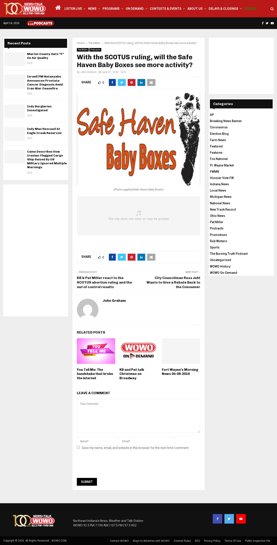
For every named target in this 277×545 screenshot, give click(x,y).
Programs (111, 8)
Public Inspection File (257, 540)
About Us (195, 8)
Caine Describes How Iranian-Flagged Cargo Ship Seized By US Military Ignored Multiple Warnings (47, 159)
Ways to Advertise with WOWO (151, 540)
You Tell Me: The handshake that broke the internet (95, 374)
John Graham (88, 72)
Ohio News (217, 216)
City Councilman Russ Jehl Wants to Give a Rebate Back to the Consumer (173, 282)
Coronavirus (219, 127)
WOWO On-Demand (223, 272)
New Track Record (223, 209)
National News (220, 203)
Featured (216, 146)
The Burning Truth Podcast (229, 253)
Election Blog (219, 133)
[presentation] (110, 465)
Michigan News (221, 196)
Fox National (219, 159)
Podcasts (95, 49)
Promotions (218, 235)
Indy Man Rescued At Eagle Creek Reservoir (44, 131)
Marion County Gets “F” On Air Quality (45, 56)
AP (212, 114)
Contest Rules (182, 540)
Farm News (218, 140)
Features (216, 152)
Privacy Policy (212, 540)
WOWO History (220, 266)
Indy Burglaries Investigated (39, 108)
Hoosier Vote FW (222, 178)
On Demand (135, 8)
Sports (214, 247)
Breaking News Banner (226, 121)
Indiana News (219, 184)
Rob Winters (218, 241)
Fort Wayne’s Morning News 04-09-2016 (180, 372)
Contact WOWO (119, 540)
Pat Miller (83, 49)
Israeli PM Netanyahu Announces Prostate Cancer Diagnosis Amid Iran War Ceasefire (45, 82)
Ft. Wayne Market (222, 165)
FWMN (214, 171)
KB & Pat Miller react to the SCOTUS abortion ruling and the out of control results (104, 282)
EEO (197, 540)
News (92, 8)
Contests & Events (165, 8)
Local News (218, 190)
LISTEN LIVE (73, 8)
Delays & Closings (223, 8)
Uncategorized (220, 260)
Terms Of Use (233, 540)
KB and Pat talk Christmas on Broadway (131, 374)
